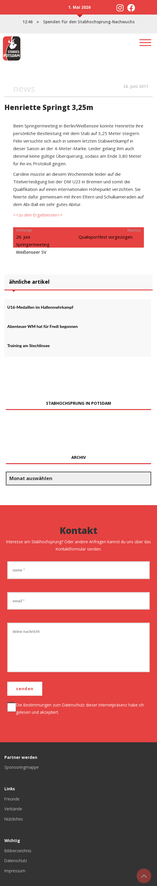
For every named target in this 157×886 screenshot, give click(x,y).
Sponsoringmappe (21, 767)
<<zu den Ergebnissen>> (38, 215)
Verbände (13, 809)
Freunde (12, 799)
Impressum (14, 870)
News (24, 88)
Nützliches (13, 819)
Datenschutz (73, 705)
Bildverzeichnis (17, 850)
